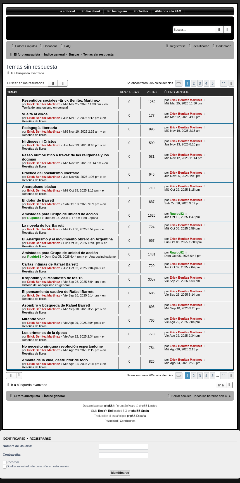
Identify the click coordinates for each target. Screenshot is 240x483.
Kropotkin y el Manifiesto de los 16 (52, 278)
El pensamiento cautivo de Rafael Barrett (58, 292)
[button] (178, 83)
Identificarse (14, 438)
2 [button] (194, 83)
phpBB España (136, 415)
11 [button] (224, 83)
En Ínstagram (117, 11)
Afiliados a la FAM (168, 11)
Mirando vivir (33, 319)
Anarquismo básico (39, 187)
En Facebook (91, 11)
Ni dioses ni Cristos (39, 141)
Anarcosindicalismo (102, 256)
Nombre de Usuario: (17, 446)
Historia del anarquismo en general (46, 285)
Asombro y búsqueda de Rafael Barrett (56, 305)
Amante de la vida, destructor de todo (55, 360)
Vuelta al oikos (34, 114)
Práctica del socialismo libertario (50, 173)
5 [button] (212, 83)
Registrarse (40, 438)
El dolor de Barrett (38, 200)
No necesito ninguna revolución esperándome (62, 346)
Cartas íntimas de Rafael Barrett (50, 264)
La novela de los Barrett (43, 225)
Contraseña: (12, 454)
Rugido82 (34, 217)
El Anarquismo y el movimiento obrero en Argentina (67, 239)
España (93, 217)
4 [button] (206, 83)
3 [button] (200, 83)
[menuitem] (48, 46)
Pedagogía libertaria (39, 128)
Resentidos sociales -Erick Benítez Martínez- (61, 100)
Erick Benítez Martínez (43, 104)
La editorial (66, 11)
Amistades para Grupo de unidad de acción (60, 214)
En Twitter (141, 11)
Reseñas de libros (34, 121)
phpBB (108, 405)
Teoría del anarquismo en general (45, 107)
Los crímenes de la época (44, 333)
